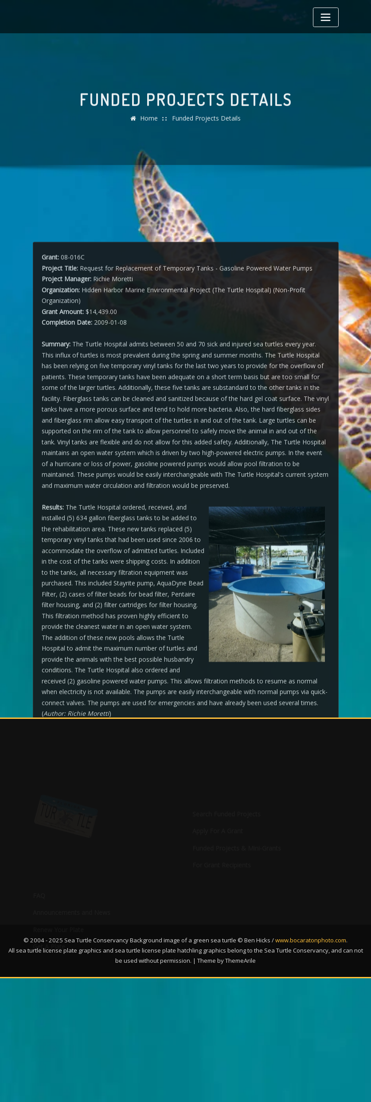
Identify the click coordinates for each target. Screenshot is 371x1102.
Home (149, 122)
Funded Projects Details (206, 122)
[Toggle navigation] (326, 17)
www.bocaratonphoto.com (310, 940)
